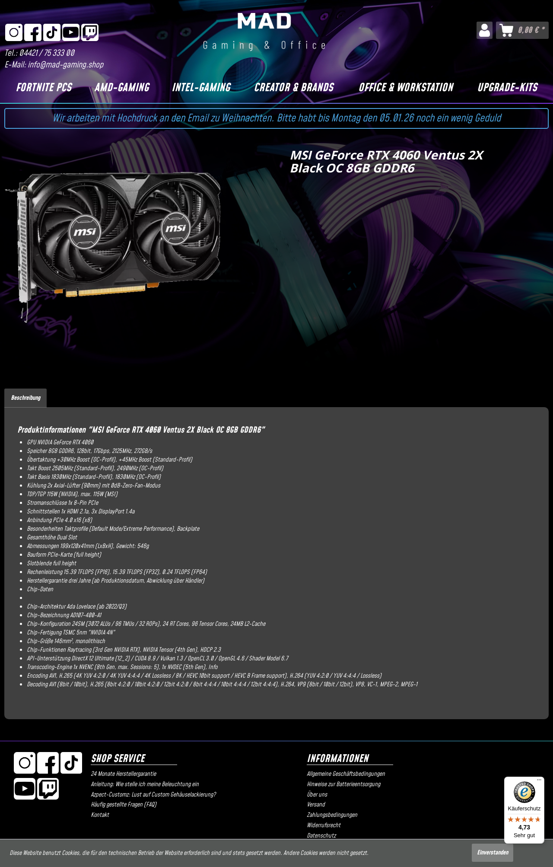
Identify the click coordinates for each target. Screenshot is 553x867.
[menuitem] (485, 30)
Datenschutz (321, 836)
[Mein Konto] (485, 30)
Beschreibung (25, 398)
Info (212, 667)
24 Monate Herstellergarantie (123, 774)
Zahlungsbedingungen (332, 815)
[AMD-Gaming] (121, 88)
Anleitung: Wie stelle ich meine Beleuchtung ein (145, 784)
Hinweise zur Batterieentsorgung (343, 784)
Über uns (317, 794)
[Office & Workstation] (405, 88)
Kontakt (100, 815)
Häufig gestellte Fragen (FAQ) (123, 804)
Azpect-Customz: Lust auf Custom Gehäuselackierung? (153, 794)
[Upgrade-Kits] (507, 88)
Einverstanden (492, 852)
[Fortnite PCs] (43, 88)
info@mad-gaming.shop (65, 65)
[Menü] (539, 782)
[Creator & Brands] (293, 88)
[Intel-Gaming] (200, 88)
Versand (316, 804)
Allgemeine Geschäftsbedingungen (346, 774)
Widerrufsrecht (323, 825)
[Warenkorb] (522, 30)
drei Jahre (79, 581)
